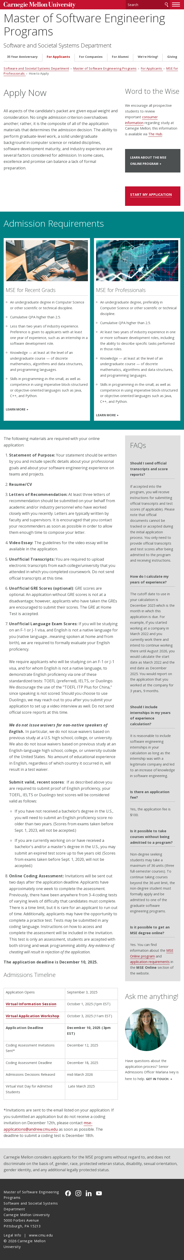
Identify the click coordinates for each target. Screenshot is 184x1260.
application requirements (150, 961)
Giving (172, 57)
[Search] (148, 4)
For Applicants (58, 57)
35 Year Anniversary (22, 57)
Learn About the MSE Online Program (148, 160)
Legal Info (12, 1235)
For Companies (91, 57)
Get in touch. (157, 1079)
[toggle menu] (176, 4)
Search (166, 4)
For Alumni (120, 57)
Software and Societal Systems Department (57, 45)
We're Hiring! (148, 57)
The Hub (155, 134)
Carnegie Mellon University (39, 5)
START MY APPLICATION (151, 194)
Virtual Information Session (31, 1004)
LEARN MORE (15, 409)
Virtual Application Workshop (32, 1016)
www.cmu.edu (41, 1235)
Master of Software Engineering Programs (84, 24)
